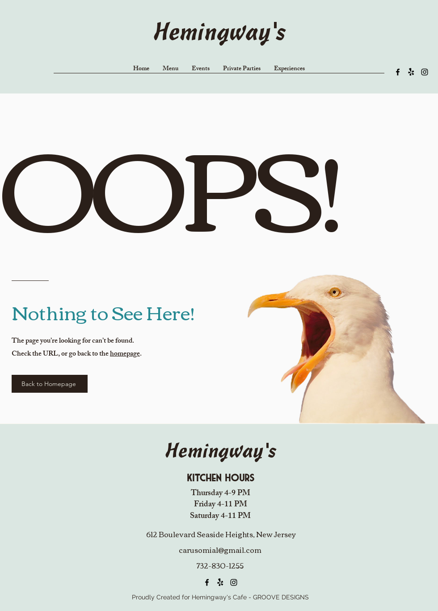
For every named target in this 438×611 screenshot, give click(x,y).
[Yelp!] (411, 72)
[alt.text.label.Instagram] (424, 72)
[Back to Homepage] (50, 384)
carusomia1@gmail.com (220, 549)
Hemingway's (219, 33)
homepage (125, 354)
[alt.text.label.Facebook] (397, 72)
